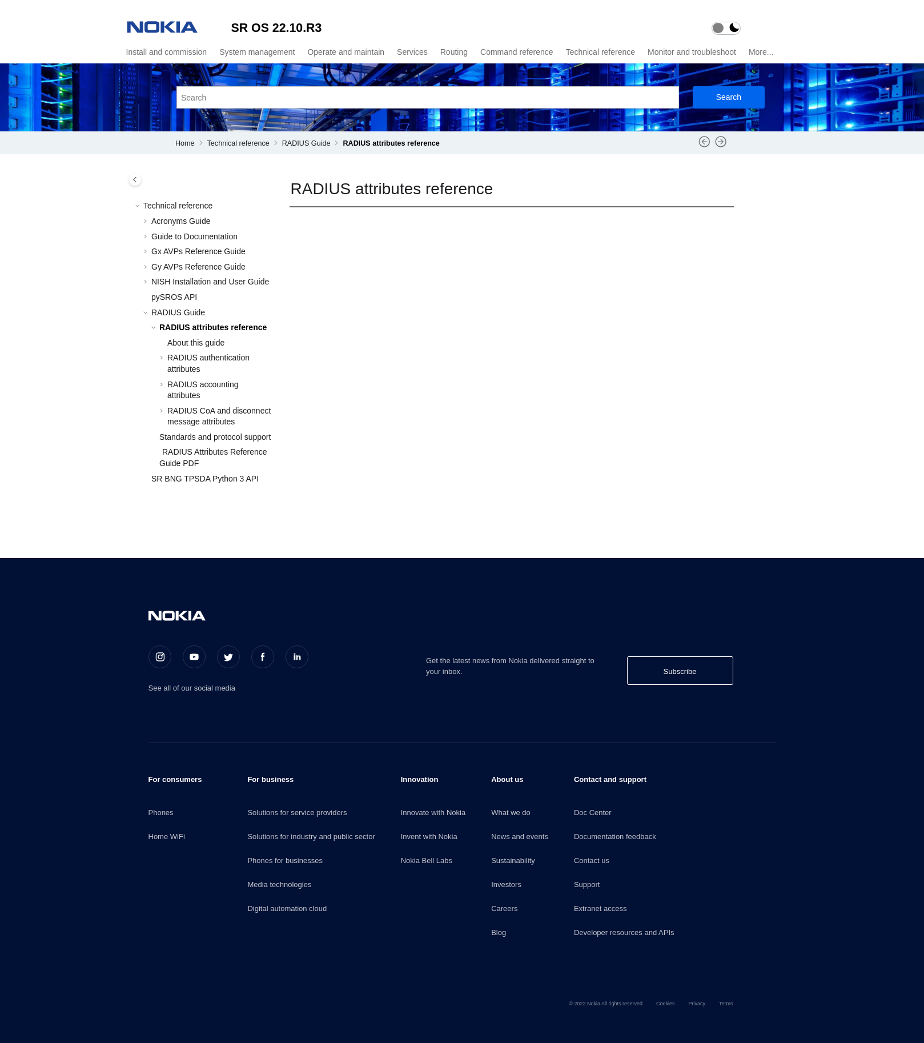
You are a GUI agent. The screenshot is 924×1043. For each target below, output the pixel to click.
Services (412, 52)
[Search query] (427, 97)
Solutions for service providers (297, 812)
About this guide (195, 342)
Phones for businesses (285, 860)
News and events (519, 836)
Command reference (516, 52)
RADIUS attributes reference (391, 143)
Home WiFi (166, 836)
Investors (506, 884)
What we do (511, 812)
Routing (454, 52)
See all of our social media (191, 688)
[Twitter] (228, 657)
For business (270, 779)
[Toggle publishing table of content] (135, 180)
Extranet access (600, 908)
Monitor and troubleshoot (692, 52)
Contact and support (610, 779)
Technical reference (600, 52)
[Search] (729, 97)
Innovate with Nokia (433, 812)
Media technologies (279, 884)
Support (587, 884)
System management (257, 52)
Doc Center (593, 812)
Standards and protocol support (215, 437)
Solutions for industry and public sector (311, 836)
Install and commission (166, 52)
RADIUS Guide (306, 143)
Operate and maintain (345, 52)
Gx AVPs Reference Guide (198, 251)
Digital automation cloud (287, 908)
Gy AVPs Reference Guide (198, 266)
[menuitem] (165, 52)
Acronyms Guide (180, 221)
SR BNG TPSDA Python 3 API (205, 478)
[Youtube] (194, 657)
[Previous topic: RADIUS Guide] (704, 145)
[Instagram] (160, 657)
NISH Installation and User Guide (210, 281)
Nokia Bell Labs (426, 860)
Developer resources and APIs (624, 932)
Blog (498, 932)
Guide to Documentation (194, 236)
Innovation (420, 779)
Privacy (696, 1003)
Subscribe (680, 671)
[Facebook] (263, 657)
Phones (161, 812)
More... (761, 52)
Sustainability (513, 860)
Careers (504, 908)
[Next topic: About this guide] (721, 145)
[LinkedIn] (297, 657)
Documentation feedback (615, 836)
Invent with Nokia (429, 836)
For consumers (175, 779)
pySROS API (174, 297)
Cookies (665, 1003)
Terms (726, 1003)
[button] (138, 206)
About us (507, 779)
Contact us (591, 860)
